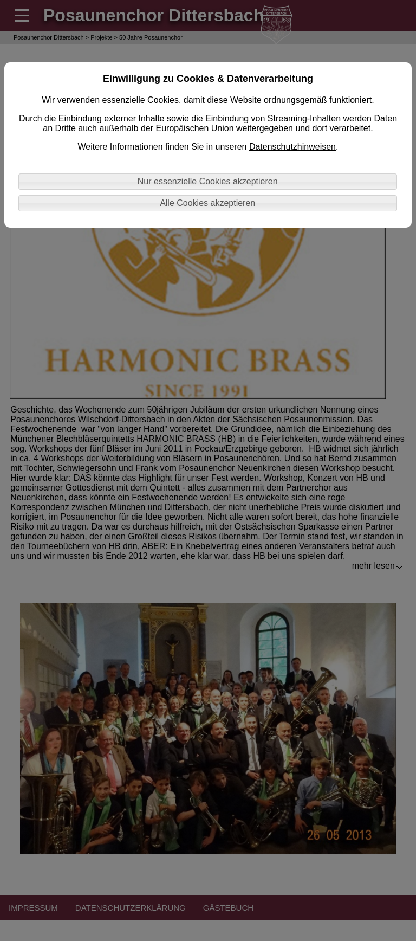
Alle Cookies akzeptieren (207, 203)
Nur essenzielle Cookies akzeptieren (208, 181)
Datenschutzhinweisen (292, 146)
